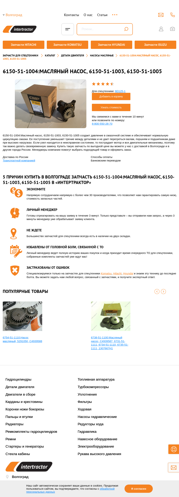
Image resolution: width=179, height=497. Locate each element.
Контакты (71, 14)
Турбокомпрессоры (93, 386)
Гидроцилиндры (18, 378)
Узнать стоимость (111, 106)
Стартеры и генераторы (25, 445)
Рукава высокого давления (99, 453)
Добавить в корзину (111, 95)
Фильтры (85, 400)
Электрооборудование (96, 445)
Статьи (102, 14)
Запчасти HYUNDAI (111, 44)
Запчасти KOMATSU (67, 44)
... (115, 13)
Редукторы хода (91, 423)
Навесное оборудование (97, 438)
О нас (88, 14)
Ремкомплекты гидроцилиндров (31, 430)
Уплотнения (87, 393)
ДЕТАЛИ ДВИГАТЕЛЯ (72, 54)
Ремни (11, 438)
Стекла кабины (18, 453)
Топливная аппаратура (96, 378)
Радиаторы (14, 423)
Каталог (50, 54)
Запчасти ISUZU (156, 44)
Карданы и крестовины (24, 400)
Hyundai (128, 272)
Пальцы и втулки (19, 415)
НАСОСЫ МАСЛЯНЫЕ (102, 54)
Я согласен (138, 488)
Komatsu (106, 272)
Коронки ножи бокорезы (25, 408)
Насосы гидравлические (97, 415)
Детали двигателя (20, 386)
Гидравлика (87, 430)
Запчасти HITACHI (23, 44)
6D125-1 (120, 89)
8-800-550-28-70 (102, 122)
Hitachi (117, 272)
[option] (50, 102)
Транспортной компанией (19, 159)
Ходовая (85, 408)
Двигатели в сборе (20, 393)
